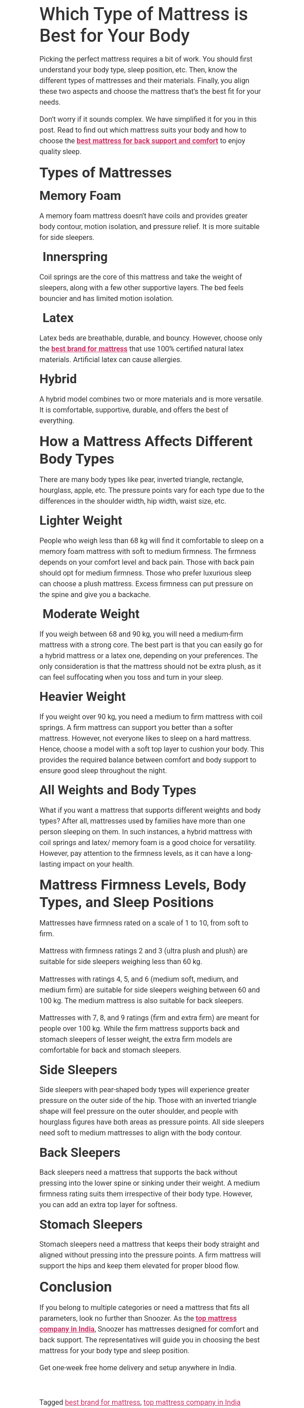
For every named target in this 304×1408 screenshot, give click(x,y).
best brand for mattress (102, 1402)
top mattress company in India (192, 1402)
